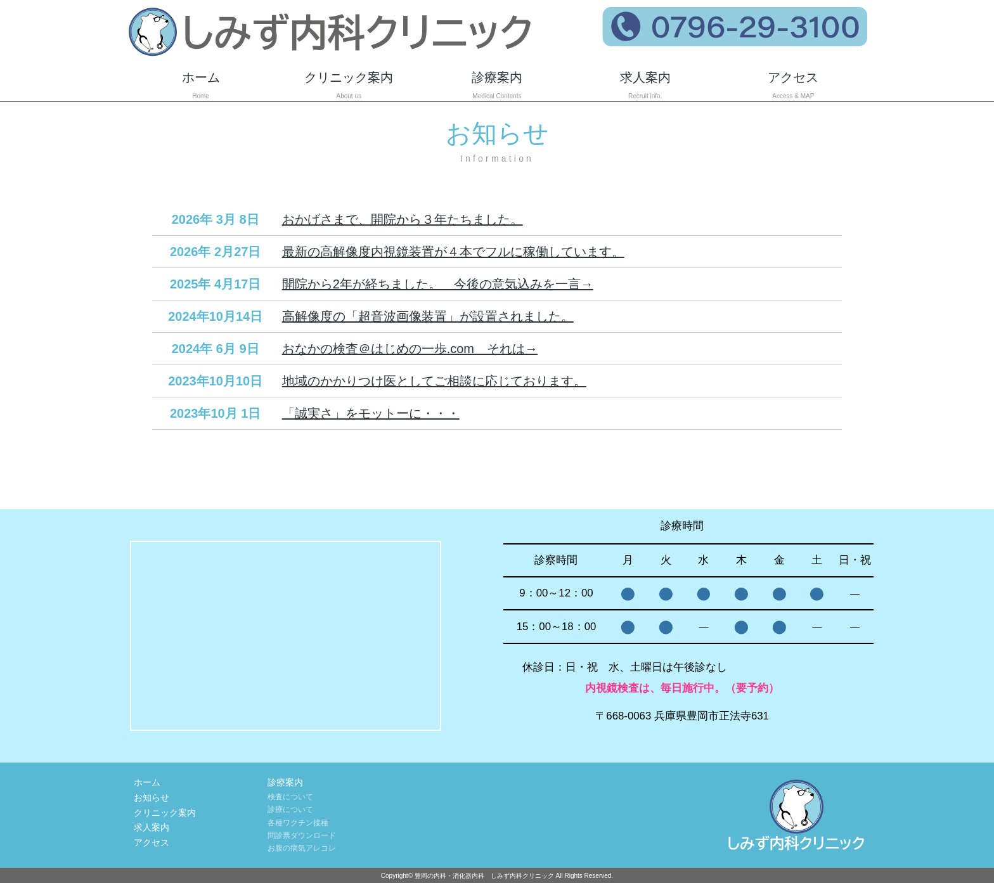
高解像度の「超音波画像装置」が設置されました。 (428, 316)
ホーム (201, 85)
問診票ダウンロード (302, 835)
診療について (290, 809)
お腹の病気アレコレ (302, 848)
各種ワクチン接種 (298, 822)
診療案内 (497, 85)
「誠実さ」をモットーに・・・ (371, 413)
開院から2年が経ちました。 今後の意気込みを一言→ (437, 284)
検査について (290, 796)
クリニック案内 (348, 85)
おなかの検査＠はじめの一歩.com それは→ (410, 349)
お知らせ (151, 797)
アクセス (794, 85)
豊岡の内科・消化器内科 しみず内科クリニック (484, 875)
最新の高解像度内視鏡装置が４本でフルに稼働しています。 (453, 252)
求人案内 (645, 85)
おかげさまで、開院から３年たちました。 (402, 219)
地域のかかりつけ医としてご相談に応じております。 (434, 381)
